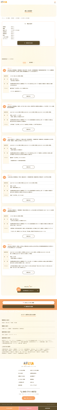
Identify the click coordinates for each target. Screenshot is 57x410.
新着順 (25, 62)
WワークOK (21, 350)
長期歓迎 (15, 349)
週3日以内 (15, 350)
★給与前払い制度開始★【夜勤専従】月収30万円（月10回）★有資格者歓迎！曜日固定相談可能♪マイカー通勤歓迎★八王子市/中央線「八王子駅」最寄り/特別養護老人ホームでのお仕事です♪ (30, 70)
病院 (47, 341)
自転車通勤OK (27, 349)
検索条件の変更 (28, 43)
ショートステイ (48, 340)
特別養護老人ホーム (21, 340)
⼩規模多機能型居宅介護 (7, 343)
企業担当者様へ (33, 373)
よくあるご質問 (21, 379)
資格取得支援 (21, 353)
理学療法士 (22, 328)
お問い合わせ (28, 398)
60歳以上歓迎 (4, 350)
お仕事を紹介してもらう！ (28, 290)
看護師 (9, 328)
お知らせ (32, 382)
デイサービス (41, 340)
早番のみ (17, 351)
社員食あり (10, 353)
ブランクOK (20, 349)
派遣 (3, 334)
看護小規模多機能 (24, 341)
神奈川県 (7, 322)
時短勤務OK (4, 353)
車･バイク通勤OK (40, 349)
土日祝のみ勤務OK (5, 351)
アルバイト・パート (13, 334)
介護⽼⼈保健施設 (5, 341)
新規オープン (27, 353)
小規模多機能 (42, 341)
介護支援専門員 (15, 328)
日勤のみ (38, 351)
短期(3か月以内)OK (39, 350)
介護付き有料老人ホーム (15, 341)
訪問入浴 (25, 343)
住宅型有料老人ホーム (33, 341)
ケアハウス (15, 343)
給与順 (31, 62)
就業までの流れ (21, 376)
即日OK (10, 349)
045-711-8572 (28, 392)
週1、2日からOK (23, 351)
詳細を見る (28, 96)
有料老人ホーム (5, 340)
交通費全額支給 (5, 349)
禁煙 (47, 351)
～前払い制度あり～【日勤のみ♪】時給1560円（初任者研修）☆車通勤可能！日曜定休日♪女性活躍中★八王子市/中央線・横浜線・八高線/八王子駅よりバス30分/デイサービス (30, 140)
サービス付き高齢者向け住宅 (31, 340)
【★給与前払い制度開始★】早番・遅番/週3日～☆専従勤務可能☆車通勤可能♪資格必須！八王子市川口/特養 (29, 177)
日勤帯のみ (26, 350)
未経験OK (43, 351)
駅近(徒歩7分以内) (31, 351)
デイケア (50, 341)
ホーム (3, 18)
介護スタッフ (4, 328)
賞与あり (15, 353)
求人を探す (9, 408)
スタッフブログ (33, 385)
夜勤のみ (32, 350)
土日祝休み (47, 349)
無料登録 (47, 408)
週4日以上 (33, 349)
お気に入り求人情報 (28, 302)
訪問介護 (20, 343)
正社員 (6, 334)
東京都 (12, 18)
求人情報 (8, 18)
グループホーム (12, 340)
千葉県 (12, 322)
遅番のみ (12, 351)
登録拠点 (32, 379)
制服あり (10, 350)
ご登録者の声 (21, 382)
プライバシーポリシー (7, 404)
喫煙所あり (46, 350)
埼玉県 (15, 322)
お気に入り (29, 408)
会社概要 (32, 376)
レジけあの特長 (21, 370)
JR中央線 (17, 18)
